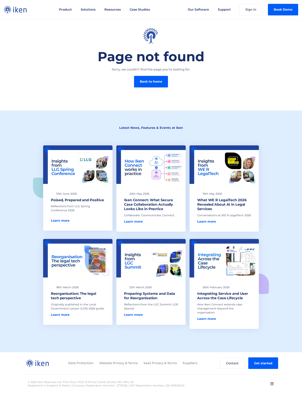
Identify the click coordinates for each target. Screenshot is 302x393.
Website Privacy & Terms (118, 363)
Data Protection (80, 363)
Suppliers (190, 363)
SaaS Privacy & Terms (160, 363)
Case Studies (140, 9)
